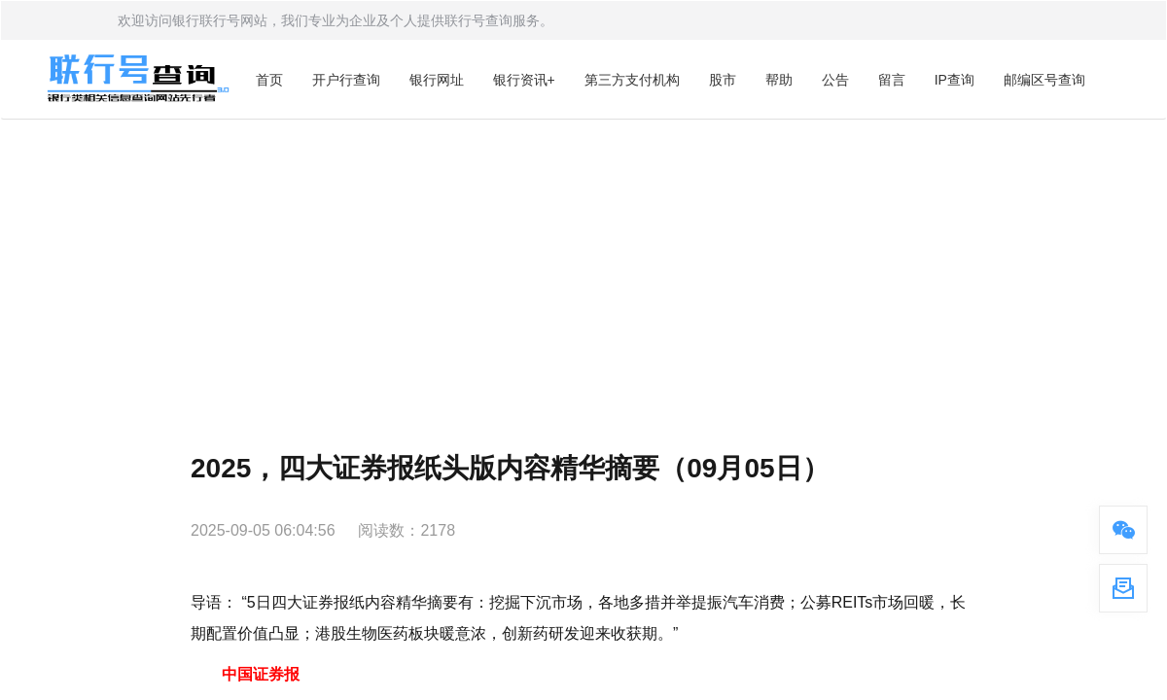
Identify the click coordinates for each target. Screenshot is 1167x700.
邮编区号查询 (1044, 80)
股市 (722, 80)
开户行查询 (346, 80)
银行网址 (436, 80)
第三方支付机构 (632, 80)
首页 (269, 80)
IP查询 (954, 80)
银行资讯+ (524, 80)
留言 (891, 80)
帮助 (779, 80)
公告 (835, 80)
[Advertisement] (583, 265)
